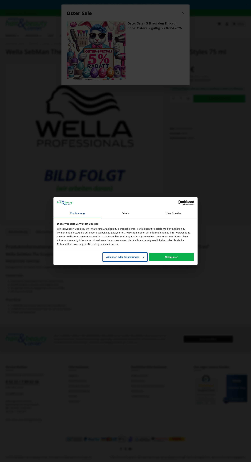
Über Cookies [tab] (173, 213)
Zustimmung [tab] (77, 213)
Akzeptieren (171, 257)
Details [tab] (125, 213)
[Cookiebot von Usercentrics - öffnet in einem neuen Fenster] (180, 202)
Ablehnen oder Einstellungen (125, 257)
